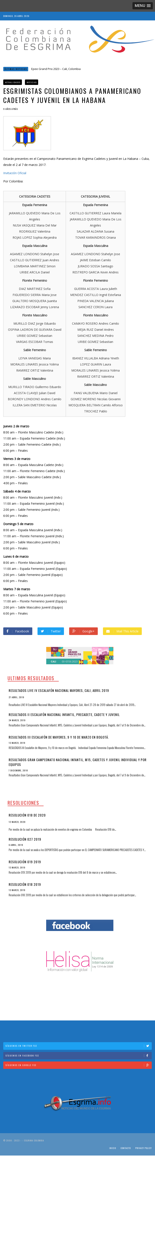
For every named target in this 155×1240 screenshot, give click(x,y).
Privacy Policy (143, 1148)
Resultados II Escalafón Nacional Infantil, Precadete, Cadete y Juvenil (64, 714)
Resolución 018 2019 (25, 884)
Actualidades (13, 82)
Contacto (126, 1148)
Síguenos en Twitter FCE (78, 1045)
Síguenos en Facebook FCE (78, 1055)
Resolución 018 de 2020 (27, 815)
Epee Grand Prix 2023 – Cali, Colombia (56, 69)
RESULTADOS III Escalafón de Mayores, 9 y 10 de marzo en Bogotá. (59, 737)
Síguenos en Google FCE (78, 1065)
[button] (142, 5)
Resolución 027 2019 (25, 839)
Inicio (112, 1148)
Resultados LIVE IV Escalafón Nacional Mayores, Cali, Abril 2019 (59, 690)
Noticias (32, 82)
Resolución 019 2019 (25, 861)
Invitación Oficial (14, 173)
